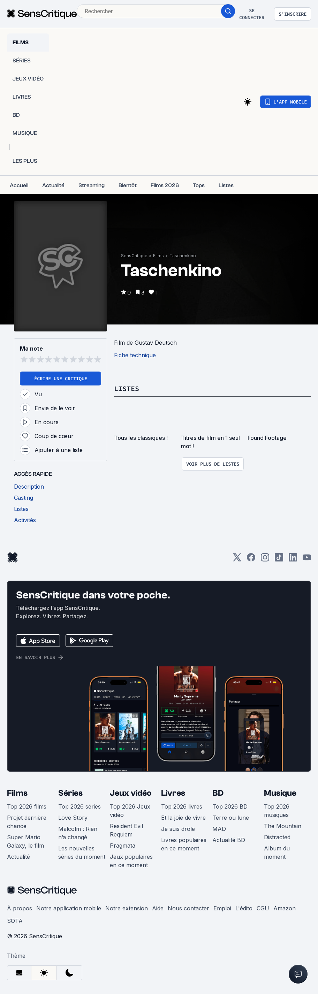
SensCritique (134, 255)
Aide (158, 908)
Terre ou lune (230, 817)
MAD (219, 828)
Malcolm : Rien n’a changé (77, 833)
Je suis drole (178, 828)
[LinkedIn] (293, 560)
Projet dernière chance (26, 821)
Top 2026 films (26, 806)
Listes (126, 388)
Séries (70, 793)
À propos (19, 908)
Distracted (277, 837)
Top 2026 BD (230, 806)
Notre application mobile (68, 908)
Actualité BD (228, 839)
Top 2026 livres (181, 806)
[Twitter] (237, 560)
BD (218, 793)
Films (158, 255)
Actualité (18, 856)
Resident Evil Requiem (126, 830)
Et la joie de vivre (183, 817)
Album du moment (277, 852)
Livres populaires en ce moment (183, 844)
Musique (280, 793)
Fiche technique (135, 355)
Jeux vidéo (131, 793)
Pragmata (122, 845)
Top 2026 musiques (276, 810)
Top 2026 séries (79, 806)
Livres (173, 793)
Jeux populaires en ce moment (131, 861)
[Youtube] (307, 560)
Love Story (73, 817)
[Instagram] (265, 560)
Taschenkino (182, 255)
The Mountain (282, 826)
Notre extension (126, 908)
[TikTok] (279, 560)
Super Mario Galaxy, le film (25, 841)
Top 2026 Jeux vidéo (130, 810)
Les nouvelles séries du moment (81, 852)
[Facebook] (251, 560)
